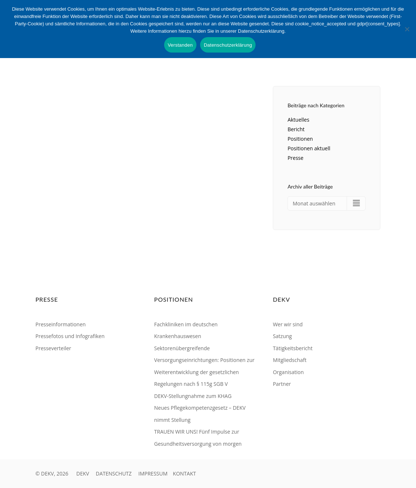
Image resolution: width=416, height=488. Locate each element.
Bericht (295, 129)
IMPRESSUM (153, 473)
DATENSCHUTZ (114, 473)
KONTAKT (184, 473)
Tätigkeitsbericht (292, 348)
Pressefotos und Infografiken (70, 336)
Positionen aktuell (308, 148)
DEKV (82, 473)
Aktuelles (298, 119)
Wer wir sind (288, 324)
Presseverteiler (53, 348)
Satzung (282, 336)
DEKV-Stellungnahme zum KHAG (193, 395)
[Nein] (406, 29)
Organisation (288, 372)
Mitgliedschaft (290, 359)
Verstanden (180, 45)
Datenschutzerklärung (228, 45)
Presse (295, 157)
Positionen (300, 138)
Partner (282, 383)
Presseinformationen (61, 324)
